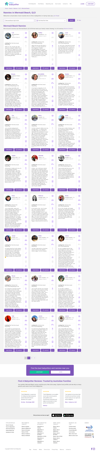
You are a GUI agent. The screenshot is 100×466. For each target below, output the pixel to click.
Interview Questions (10, 428)
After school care (73, 433)
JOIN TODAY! (39, 372)
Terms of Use (47, 449)
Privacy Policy (55, 449)
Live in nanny (72, 431)
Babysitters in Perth (41, 436)
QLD (20, 8)
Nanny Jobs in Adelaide (56, 442)
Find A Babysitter (32, 3)
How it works (58, 3)
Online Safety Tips (10, 430)
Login (82, 4)
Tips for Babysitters (10, 426)
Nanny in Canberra (26, 433)
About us (62, 449)
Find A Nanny (41, 3)
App (30, 449)
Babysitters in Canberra (40, 439)
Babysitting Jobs (49, 3)
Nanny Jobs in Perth (57, 436)
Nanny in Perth (25, 431)
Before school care (73, 435)
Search (10, 8)
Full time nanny (72, 426)
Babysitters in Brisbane (40, 433)
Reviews (35, 449)
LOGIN (60, 372)
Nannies (15, 8)
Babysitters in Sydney (40, 427)
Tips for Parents (9, 425)
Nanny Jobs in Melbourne (56, 430)
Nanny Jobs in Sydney (56, 427)
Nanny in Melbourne (26, 428)
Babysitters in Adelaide (40, 442)
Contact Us (65, 3)
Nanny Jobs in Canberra (56, 439)
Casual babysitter (73, 430)
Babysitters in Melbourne (40, 430)
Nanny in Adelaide (26, 435)
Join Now (90, 4)
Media (40, 449)
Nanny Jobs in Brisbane (56, 433)
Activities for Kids (10, 432)
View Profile (9, 68)
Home (6, 8)
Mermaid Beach (25, 8)
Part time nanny (72, 428)
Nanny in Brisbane (26, 430)
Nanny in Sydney (25, 426)
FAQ (71, 3)
